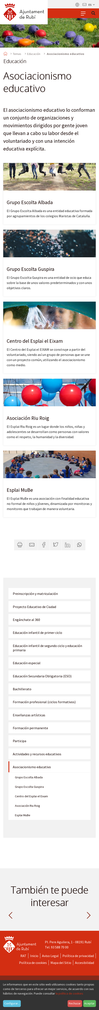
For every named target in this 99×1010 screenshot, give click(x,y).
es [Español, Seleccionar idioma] (91, 5)
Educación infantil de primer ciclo (37, 632)
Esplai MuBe (20, 490)
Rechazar (75, 1003)
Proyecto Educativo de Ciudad (34, 607)
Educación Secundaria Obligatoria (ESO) (42, 676)
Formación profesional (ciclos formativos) (44, 702)
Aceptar (89, 1003)
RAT (23, 956)
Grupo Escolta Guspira (30, 269)
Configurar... (12, 1003)
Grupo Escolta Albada (30, 202)
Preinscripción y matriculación (35, 593)
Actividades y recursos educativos (37, 754)
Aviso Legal (50, 956)
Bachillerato (22, 689)
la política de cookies (69, 993)
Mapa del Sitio (60, 962)
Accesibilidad (84, 962)
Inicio (34, 956)
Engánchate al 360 (26, 619)
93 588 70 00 (59, 947)
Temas (17, 54)
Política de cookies (33, 962)
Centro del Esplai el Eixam (35, 341)
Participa (19, 741)
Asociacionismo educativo (32, 767)
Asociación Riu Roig (28, 418)
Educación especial (27, 663)
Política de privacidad (78, 956)
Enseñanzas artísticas (29, 715)
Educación (33, 54)
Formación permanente (30, 728)
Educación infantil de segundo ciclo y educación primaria (47, 648)
